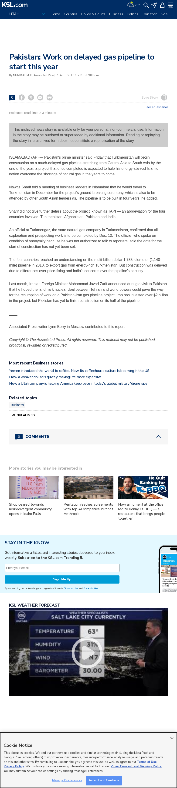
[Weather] (133, 4)
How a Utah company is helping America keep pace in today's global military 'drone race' (78, 383)
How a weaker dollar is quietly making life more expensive (55, 377)
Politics (132, 14)
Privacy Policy (14, 766)
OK (172, 738)
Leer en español (156, 107)
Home (55, 14)
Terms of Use (71, 588)
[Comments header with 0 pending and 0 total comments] (88, 436)
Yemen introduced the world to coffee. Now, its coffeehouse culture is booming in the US (79, 370)
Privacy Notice (90, 588)
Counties (71, 14)
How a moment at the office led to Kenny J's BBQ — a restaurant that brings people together (141, 511)
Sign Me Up (62, 579)
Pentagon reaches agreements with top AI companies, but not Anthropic (88, 509)
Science (167, 14)
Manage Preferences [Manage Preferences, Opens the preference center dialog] (67, 780)
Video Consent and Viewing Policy (136, 766)
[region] (88, 760)
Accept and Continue (104, 780)
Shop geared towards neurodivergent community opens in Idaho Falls (30, 509)
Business (116, 14)
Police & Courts (93, 14)
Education (149, 14)
